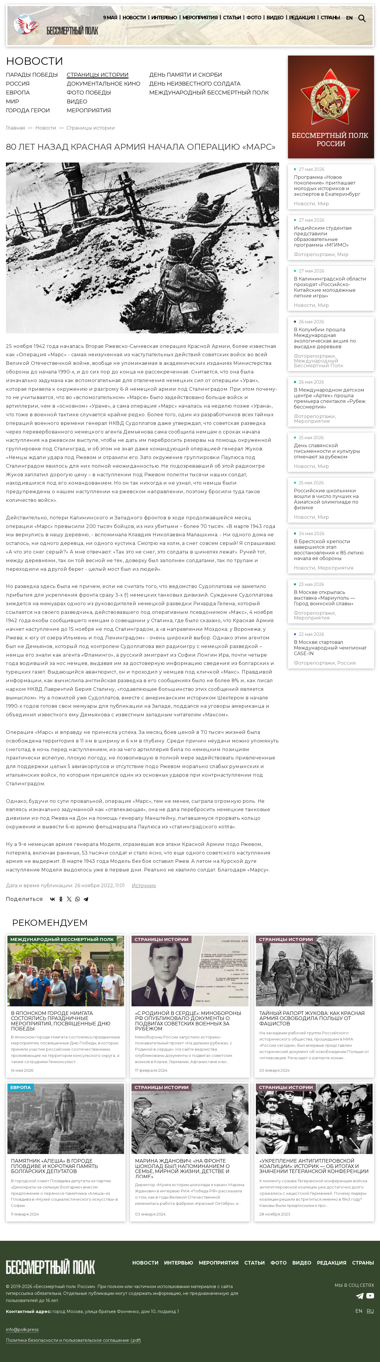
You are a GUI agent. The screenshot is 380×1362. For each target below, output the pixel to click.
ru (370, 1311)
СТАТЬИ (254, 1263)
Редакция (302, 17)
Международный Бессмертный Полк (209, 93)
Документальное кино (103, 84)
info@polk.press (22, 1329)
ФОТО (278, 1263)
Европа (18, 93)
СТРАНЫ (363, 1263)
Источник (144, 885)
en (349, 18)
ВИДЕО (301, 1263)
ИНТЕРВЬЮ (178, 1263)
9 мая (110, 17)
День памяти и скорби (185, 75)
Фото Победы (89, 93)
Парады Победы (32, 75)
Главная (15, 128)
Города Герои (28, 111)
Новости (134, 17)
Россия (18, 84)
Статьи (232, 17)
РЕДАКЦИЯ (331, 1263)
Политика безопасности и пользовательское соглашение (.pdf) (73, 1340)
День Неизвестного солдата (194, 84)
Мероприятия (200, 17)
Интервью (164, 17)
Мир (12, 102)
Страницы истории (98, 75)
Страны (330, 17)
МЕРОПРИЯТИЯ (219, 1263)
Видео (275, 17)
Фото (253, 17)
